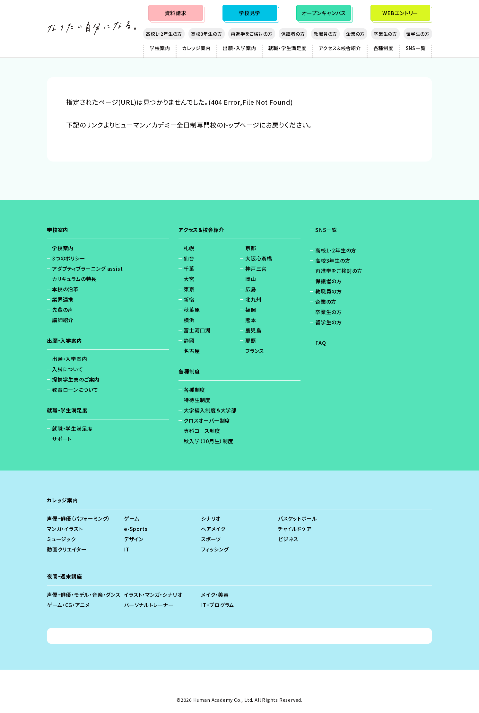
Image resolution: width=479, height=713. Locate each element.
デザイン (134, 539)
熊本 (250, 320)
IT (127, 549)
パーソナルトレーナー (149, 605)
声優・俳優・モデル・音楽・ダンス (83, 594)
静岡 (189, 340)
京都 (250, 248)
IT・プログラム (217, 605)
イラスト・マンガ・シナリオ (153, 594)
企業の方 (355, 34)
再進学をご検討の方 (251, 34)
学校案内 (160, 48)
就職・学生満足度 (287, 48)
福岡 (250, 309)
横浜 (189, 320)
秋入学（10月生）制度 (208, 441)
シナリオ (211, 518)
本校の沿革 (65, 289)
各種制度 (383, 48)
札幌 (189, 248)
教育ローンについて (75, 389)
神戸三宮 (256, 268)
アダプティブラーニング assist (87, 268)
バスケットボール (297, 518)
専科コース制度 (202, 431)
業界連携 (63, 299)
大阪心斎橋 (258, 258)
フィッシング (215, 549)
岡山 (250, 279)
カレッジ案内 (196, 48)
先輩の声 (62, 309)
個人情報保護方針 (172, 636)
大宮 (189, 279)
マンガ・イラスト (65, 529)
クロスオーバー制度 (207, 420)
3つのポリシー (68, 258)
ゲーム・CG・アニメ (68, 605)
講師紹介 (63, 320)
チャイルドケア (295, 529)
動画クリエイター (66, 549)
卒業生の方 (385, 34)
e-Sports (135, 529)
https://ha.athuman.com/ (107, 136)
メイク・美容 (215, 594)
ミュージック (61, 539)
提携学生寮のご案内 (76, 379)
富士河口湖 (197, 330)
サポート (62, 439)
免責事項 (214, 636)
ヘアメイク (213, 529)
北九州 (253, 299)
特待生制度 (197, 400)
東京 (189, 289)
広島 (250, 289)
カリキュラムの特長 (74, 279)
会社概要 (245, 636)
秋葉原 (192, 309)
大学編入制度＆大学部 (210, 410)
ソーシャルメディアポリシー (297, 636)
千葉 (189, 268)
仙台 (189, 258)
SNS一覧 (416, 48)
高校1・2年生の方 (164, 34)
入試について (67, 369)
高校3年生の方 (206, 34)
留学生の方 (418, 34)
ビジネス (288, 539)
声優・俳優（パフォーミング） (78, 518)
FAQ (320, 343)
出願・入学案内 (239, 48)
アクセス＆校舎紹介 (340, 48)
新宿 (189, 299)
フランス (254, 351)
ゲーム (131, 518)
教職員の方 (325, 34)
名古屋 (192, 351)
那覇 (250, 340)
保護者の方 (293, 34)
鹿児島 (253, 330)
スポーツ (211, 539)
